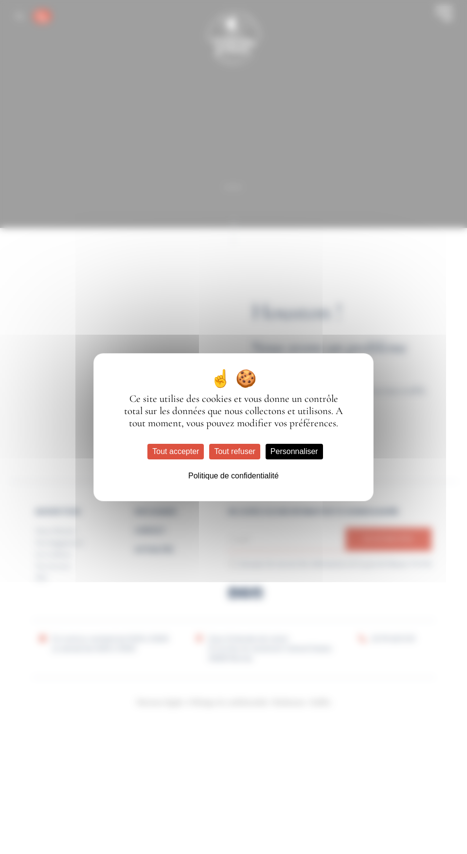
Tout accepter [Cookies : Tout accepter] (175, 451)
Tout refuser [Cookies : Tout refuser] (234, 451)
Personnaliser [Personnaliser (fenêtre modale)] (294, 451)
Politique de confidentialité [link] (233, 476)
